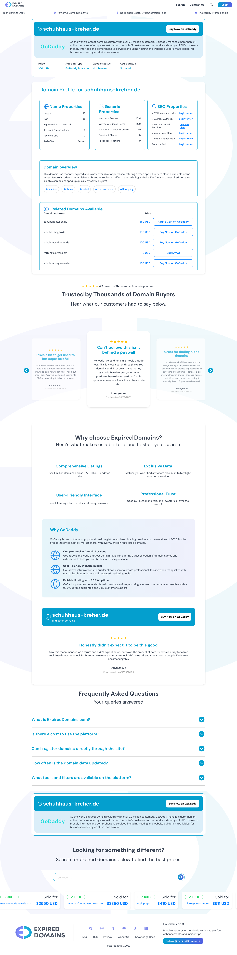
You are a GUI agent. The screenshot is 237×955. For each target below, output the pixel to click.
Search (180, 4)
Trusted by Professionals (212, 13)
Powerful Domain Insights (71, 13)
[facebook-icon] (90, 928)
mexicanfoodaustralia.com (17, 903)
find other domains (63, 620)
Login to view (186, 113)
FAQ (84, 937)
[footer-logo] (40, 932)
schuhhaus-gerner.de (56, 263)
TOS (95, 937)
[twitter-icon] (113, 928)
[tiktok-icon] (135, 928)
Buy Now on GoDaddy (173, 232)
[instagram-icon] (102, 928)
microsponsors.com (197, 903)
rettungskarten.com (55, 253)
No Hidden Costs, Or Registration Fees (142, 13)
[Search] (181, 877)
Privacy (107, 937)
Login (225, 4)
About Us (123, 937)
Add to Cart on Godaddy (173, 221)
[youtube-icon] (124, 928)
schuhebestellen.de (55, 221)
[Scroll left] (26, 370)
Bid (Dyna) (173, 253)
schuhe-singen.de (54, 232)
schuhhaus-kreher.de (56, 242)
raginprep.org (146, 903)
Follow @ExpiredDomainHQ (183, 941)
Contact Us (197, 4)
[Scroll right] (210, 370)
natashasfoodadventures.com (86, 903)
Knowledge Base (145, 937)
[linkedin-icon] (146, 928)
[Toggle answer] (201, 719)
